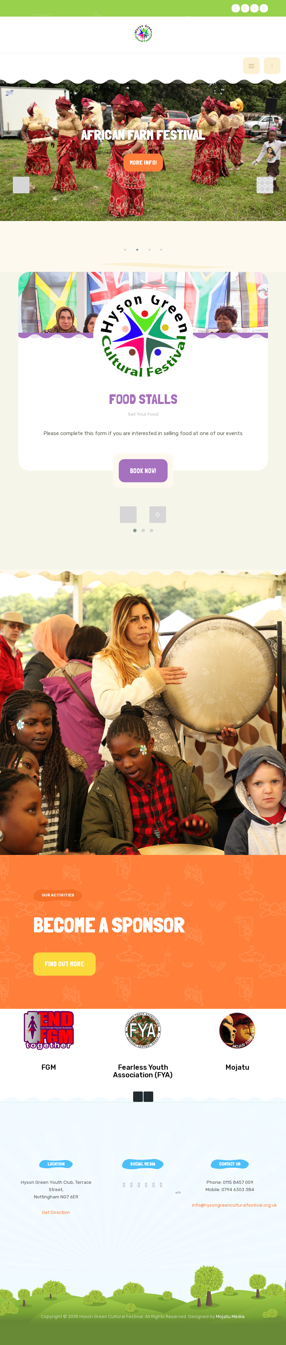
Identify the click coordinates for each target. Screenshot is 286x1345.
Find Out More (64, 964)
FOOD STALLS (143, 399)
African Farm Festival (143, 135)
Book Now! (143, 471)
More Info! (143, 162)
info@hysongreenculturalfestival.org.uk (234, 1205)
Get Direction (56, 1212)
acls (178, 1192)
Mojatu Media (230, 1316)
